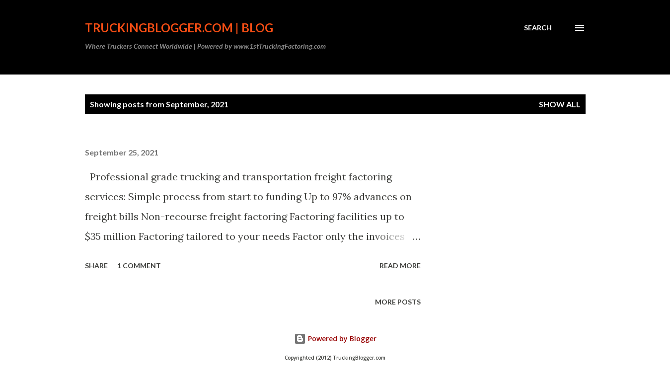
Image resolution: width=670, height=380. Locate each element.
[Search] (538, 28)
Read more (400, 265)
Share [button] (96, 265)
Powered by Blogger (335, 338)
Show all (560, 104)
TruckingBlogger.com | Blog (179, 27)
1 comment (139, 265)
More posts (398, 302)
